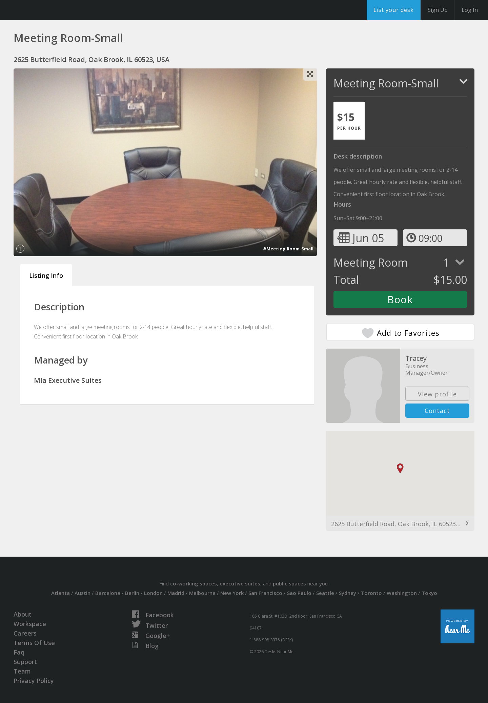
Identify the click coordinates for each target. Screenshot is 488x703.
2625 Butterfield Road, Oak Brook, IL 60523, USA (400, 524)
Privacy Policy (34, 681)
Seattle (325, 593)
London (153, 593)
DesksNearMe (47, 10)
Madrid (175, 593)
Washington (402, 593)
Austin (82, 593)
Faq (19, 652)
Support (25, 662)
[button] (400, 468)
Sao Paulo (299, 593)
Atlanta (60, 593)
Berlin (132, 593)
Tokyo (429, 593)
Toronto (371, 593)
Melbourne (202, 593)
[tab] (349, 121)
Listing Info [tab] (46, 275)
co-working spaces (193, 583)
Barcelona (107, 593)
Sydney (347, 593)
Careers (25, 633)
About (23, 614)
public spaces (289, 583)
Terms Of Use (34, 643)
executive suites (240, 583)
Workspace (30, 624)
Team (22, 671)
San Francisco (265, 593)
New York (232, 593)
